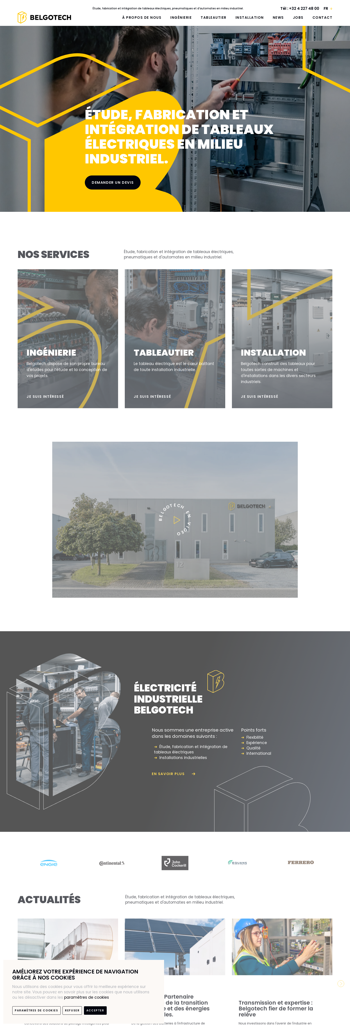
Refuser (72, 1010)
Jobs (298, 17)
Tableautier (214, 17)
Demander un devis (113, 182)
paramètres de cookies (86, 997)
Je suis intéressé (45, 400)
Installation (249, 17)
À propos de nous (141, 17)
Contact (322, 17)
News (278, 17)
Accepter (95, 1010)
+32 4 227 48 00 (304, 8)
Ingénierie (181, 17)
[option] (49, 867)
